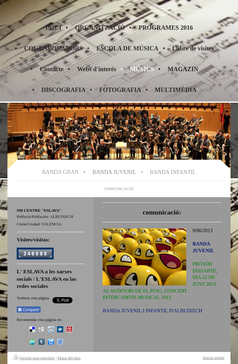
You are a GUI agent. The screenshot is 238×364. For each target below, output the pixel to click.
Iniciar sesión (213, 357)
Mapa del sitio (69, 358)
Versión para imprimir (34, 358)
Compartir (28, 310)
